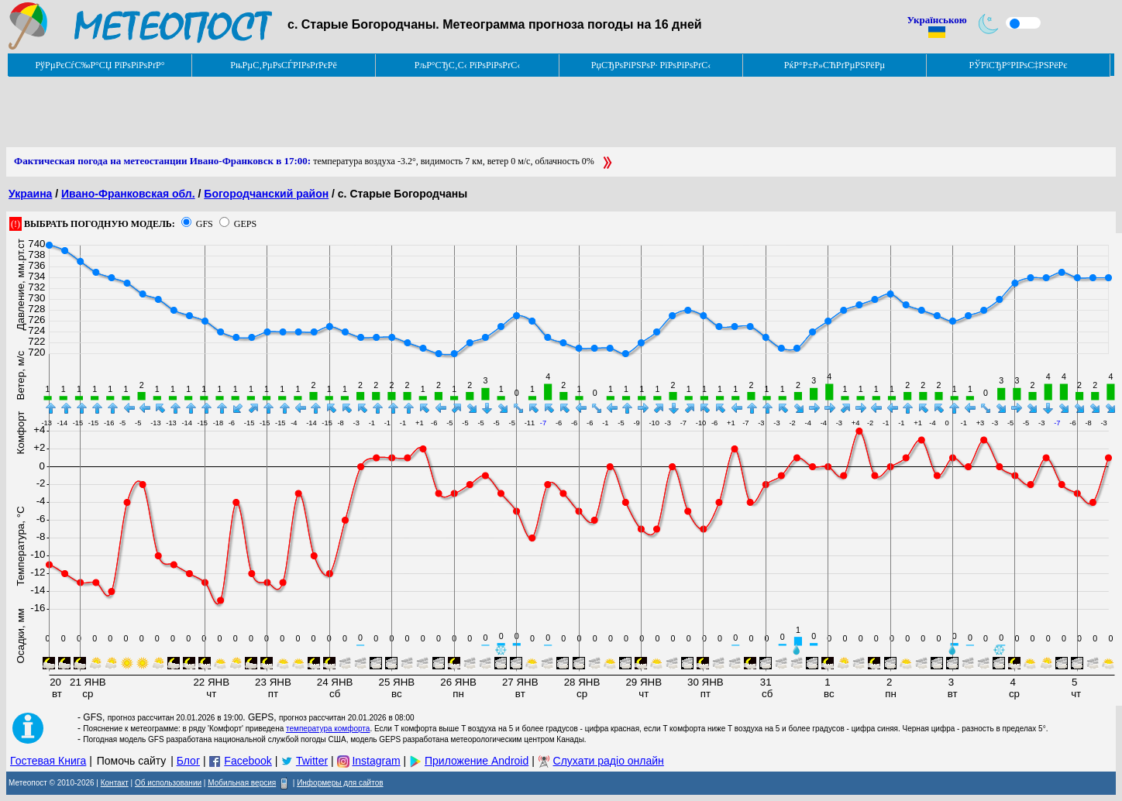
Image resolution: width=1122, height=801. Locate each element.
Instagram (376, 761)
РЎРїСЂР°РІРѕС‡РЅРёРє (1018, 65)
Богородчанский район (266, 193)
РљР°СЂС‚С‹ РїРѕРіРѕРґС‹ (468, 65)
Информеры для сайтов (340, 783)
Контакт (115, 783)
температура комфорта (328, 728)
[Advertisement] (288, 112)
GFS (204, 223)
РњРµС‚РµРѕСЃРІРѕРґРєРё (283, 65)
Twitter (312, 761)
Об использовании (168, 783)
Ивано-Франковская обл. (128, 193)
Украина (30, 193)
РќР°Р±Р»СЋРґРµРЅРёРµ (835, 65)
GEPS (245, 223)
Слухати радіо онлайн (608, 761)
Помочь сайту (132, 761)
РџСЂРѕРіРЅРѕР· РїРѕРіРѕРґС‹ (651, 65)
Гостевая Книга (48, 761)
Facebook (247, 761)
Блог (188, 761)
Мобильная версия (242, 783)
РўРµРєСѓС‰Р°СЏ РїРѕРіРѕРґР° (99, 65)
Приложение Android (476, 761)
